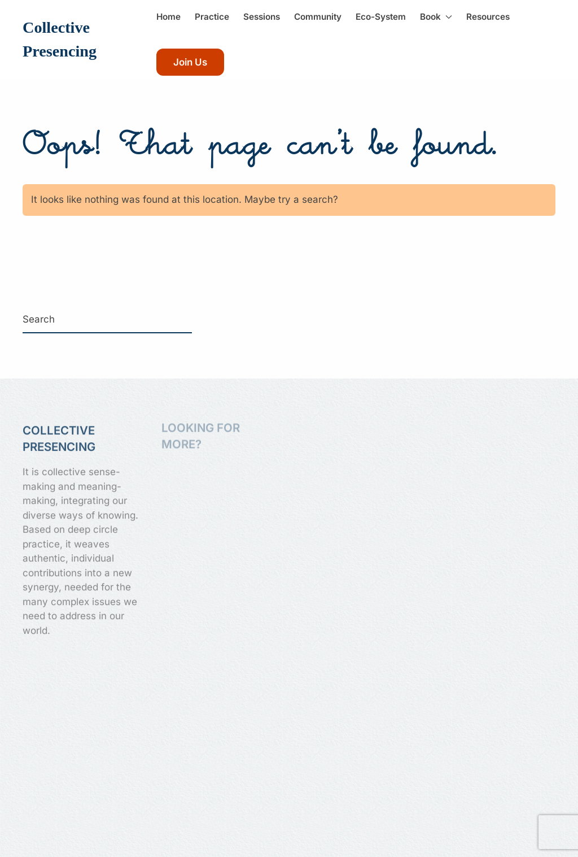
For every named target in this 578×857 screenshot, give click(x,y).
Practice (212, 16)
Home (168, 16)
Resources (488, 16)
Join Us (190, 62)
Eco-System (381, 16)
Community (317, 16)
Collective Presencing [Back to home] (60, 39)
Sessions (261, 16)
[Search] (107, 319)
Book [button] (436, 16)
